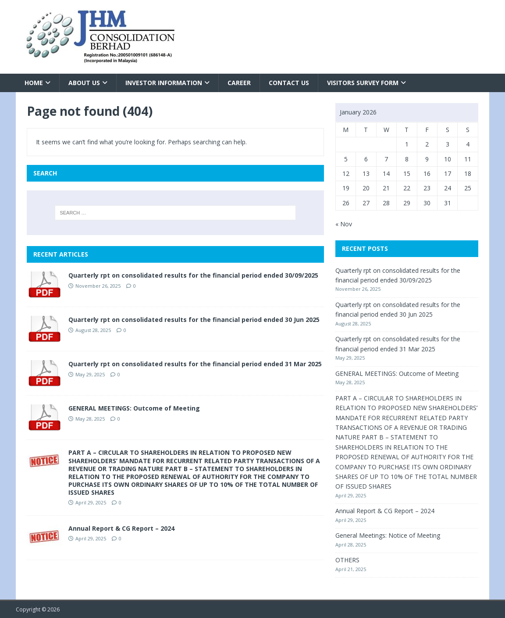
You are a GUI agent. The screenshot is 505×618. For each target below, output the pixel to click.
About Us (84, 83)
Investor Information (163, 83)
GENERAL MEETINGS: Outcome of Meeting (134, 408)
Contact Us (289, 83)
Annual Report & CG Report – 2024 (121, 528)
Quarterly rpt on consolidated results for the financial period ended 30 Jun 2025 (194, 319)
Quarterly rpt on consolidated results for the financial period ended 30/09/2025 (193, 275)
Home (34, 83)
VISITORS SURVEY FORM (362, 83)
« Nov (343, 224)
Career (239, 83)
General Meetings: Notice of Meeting (387, 535)
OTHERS (347, 560)
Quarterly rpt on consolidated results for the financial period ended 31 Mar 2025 (195, 364)
